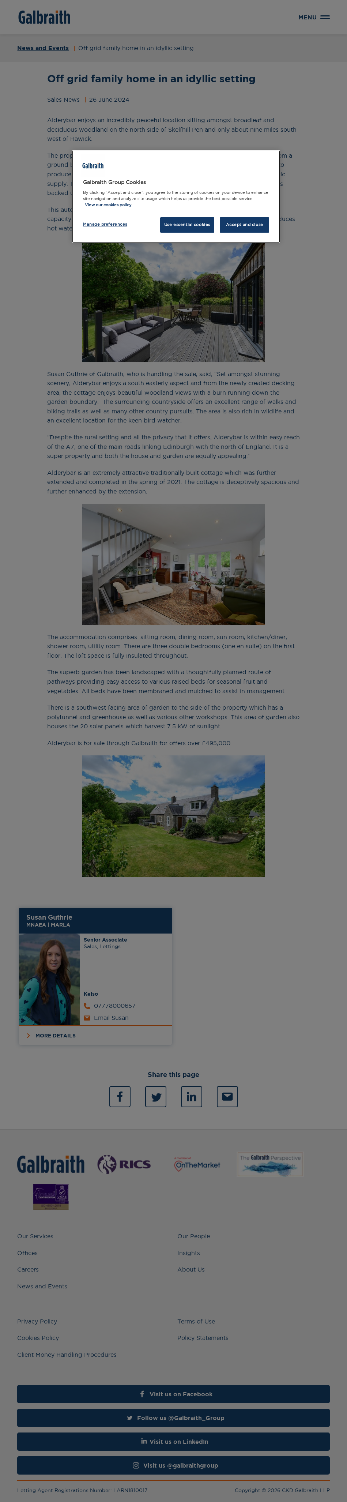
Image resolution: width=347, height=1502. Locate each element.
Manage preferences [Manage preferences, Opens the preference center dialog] (105, 224)
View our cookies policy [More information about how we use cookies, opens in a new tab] (108, 205)
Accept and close (244, 224)
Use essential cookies (187, 224)
